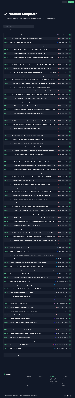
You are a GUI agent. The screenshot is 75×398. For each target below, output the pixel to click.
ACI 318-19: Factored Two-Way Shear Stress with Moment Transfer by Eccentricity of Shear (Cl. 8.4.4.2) (33, 210)
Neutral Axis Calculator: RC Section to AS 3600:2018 (22, 300)
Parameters (29, 376)
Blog (63, 378)
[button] (11, 30)
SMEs (39, 381)
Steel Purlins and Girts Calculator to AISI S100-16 (22, 314)
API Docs (52, 383)
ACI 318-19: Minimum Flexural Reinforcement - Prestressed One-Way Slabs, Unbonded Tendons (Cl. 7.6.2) (33, 46)
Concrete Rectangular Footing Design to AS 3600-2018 (23, 322)
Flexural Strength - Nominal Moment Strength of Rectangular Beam (26, 266)
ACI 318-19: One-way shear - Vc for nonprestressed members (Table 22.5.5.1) (28, 98)
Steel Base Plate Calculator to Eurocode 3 (20, 296)
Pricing (45, 2)
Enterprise (40, 380)
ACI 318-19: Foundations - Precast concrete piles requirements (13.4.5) (27, 38)
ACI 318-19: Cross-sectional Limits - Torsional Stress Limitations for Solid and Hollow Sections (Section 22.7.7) (33, 72)
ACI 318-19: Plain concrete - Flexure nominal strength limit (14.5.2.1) (26, 143)
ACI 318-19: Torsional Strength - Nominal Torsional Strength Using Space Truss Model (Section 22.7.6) (33, 76)
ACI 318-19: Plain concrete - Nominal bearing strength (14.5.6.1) (25, 128)
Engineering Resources (53, 379)
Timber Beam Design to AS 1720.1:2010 (19, 344)
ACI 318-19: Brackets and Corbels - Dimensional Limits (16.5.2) (25, 105)
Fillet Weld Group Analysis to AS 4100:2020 (20, 337)
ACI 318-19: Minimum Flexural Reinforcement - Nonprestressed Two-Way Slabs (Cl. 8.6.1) (31, 57)
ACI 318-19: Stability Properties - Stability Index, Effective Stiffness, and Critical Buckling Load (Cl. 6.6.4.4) (33, 232)
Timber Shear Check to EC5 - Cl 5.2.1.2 (19, 251)
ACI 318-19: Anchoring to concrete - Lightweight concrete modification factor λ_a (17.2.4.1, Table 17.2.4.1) (33, 109)
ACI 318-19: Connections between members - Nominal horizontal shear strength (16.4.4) (31, 117)
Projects (28, 378)
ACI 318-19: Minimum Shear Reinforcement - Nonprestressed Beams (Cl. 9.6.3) (29, 199)
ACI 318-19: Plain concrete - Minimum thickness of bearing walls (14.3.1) (27, 146)
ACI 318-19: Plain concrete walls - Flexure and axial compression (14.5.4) (27, 135)
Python (28, 383)
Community (53, 385)
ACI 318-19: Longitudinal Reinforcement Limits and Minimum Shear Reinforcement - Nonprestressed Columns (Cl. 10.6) (33, 169)
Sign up (71, 2)
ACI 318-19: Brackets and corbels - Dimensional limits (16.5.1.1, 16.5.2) (26, 113)
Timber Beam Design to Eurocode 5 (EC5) (20, 281)
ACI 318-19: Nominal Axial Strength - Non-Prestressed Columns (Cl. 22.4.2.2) (29, 277)
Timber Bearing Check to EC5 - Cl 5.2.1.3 (19, 273)
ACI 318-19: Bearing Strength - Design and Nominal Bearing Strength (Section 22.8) (30, 68)
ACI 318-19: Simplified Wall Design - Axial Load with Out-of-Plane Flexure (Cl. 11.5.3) (30, 176)
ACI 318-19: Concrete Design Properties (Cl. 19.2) (22, 102)
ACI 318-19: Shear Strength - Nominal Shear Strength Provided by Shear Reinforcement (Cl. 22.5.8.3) (33, 270)
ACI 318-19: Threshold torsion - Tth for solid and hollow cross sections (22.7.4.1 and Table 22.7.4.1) (33, 83)
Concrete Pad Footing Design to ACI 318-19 (20, 329)
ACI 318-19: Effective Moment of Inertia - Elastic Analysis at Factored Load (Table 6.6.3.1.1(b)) (32, 236)
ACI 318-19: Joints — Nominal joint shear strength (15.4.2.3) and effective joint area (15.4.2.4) (32, 124)
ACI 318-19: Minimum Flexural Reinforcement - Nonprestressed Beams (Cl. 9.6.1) (29, 202)
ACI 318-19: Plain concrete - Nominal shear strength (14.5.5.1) (25, 132)
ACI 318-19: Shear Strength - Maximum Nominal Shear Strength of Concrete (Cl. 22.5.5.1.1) (32, 255)
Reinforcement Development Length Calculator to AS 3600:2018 (25, 333)
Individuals (40, 383)
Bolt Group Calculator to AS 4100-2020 (19, 326)
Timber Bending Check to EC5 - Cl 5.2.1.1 (19, 247)
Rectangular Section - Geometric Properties (20, 258)
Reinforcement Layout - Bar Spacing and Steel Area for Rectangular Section (28, 262)
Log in (64, 2)
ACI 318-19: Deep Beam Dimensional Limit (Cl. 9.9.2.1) (23, 188)
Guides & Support (54, 381)
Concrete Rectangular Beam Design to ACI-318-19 (22, 307)
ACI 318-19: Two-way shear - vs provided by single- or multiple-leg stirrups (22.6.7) (30, 87)
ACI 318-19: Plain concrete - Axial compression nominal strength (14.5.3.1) (28, 139)
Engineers (40, 376)
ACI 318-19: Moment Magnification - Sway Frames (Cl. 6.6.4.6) (25, 225)
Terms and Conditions (25, 395)
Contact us (64, 381)
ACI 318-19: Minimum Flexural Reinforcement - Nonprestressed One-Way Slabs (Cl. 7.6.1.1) (32, 217)
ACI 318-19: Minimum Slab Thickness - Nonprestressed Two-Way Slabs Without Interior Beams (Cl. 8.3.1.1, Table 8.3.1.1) (33, 64)
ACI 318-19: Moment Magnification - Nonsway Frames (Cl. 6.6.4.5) (26, 229)
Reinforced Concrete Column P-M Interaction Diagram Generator (26, 341)
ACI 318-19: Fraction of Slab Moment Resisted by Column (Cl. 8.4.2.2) (27, 214)
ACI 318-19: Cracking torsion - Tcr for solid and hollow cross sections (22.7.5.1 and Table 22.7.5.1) (33, 79)
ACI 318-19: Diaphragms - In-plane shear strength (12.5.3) (24, 158)
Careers (64, 380)
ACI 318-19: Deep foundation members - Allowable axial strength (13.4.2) (27, 154)
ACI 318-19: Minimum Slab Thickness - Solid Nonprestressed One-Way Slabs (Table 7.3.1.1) (32, 221)
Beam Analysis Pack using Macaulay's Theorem (21, 292)
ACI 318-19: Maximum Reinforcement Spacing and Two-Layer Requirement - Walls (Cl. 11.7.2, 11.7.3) (33, 165)
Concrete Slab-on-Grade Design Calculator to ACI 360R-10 (24, 311)
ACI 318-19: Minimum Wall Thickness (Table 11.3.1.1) (22, 180)
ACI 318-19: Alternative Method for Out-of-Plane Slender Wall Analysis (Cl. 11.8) (29, 161)
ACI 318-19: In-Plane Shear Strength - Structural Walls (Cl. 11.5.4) (26, 173)
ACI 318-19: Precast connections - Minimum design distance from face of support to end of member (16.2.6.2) (33, 120)
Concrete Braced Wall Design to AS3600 (20, 318)
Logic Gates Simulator (15, 348)
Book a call (64, 383)
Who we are (64, 376)
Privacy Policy (34, 395)
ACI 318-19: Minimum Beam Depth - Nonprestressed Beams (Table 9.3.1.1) (28, 53)
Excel (28, 381)
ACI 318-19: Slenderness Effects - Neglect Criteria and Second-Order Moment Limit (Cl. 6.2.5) (33, 244)
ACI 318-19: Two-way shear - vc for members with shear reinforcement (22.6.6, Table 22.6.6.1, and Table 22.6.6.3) (33, 90)
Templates (40, 2)
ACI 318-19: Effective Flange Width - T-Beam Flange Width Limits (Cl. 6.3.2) (28, 49)
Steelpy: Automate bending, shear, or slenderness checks (24, 34)
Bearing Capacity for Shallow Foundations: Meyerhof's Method (25, 288)
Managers (40, 378)
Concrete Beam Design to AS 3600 (18, 303)
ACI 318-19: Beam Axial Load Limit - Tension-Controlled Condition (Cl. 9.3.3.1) (29, 206)
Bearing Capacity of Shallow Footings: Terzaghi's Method (24, 285)
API (27, 385)
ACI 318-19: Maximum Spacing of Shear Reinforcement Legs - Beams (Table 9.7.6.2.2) (30, 191)
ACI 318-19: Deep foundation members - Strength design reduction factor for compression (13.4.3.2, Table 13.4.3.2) (33, 150)
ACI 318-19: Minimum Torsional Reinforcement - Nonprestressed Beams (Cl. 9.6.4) (30, 195)
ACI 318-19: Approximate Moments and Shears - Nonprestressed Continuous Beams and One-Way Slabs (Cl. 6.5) (33, 240)
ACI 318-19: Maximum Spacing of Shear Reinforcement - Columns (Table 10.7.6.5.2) (30, 184)
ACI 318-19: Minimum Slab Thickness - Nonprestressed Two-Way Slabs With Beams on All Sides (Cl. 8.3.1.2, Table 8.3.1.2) (33, 61)
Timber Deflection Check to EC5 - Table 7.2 (20, 42)
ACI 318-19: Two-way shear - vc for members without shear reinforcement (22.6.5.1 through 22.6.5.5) (33, 94)
